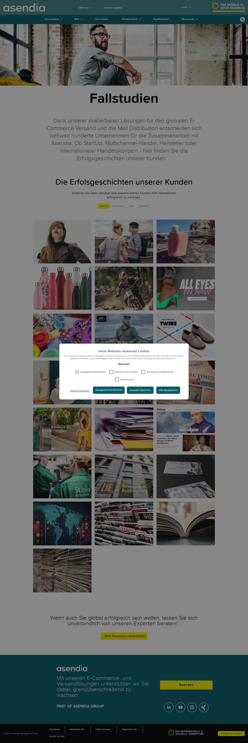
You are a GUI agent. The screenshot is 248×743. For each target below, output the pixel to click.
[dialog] (124, 371)
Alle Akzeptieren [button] (168, 390)
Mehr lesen (124, 364)
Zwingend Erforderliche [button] (108, 389)
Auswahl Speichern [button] (140, 390)
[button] (80, 391)
